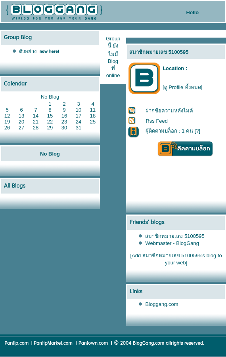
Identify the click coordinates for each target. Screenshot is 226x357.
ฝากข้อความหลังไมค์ (169, 111)
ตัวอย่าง (27, 51)
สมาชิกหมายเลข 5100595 (174, 236)
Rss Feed (157, 121)
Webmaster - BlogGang (172, 243)
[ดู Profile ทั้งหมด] (182, 87)
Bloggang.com (161, 304)
